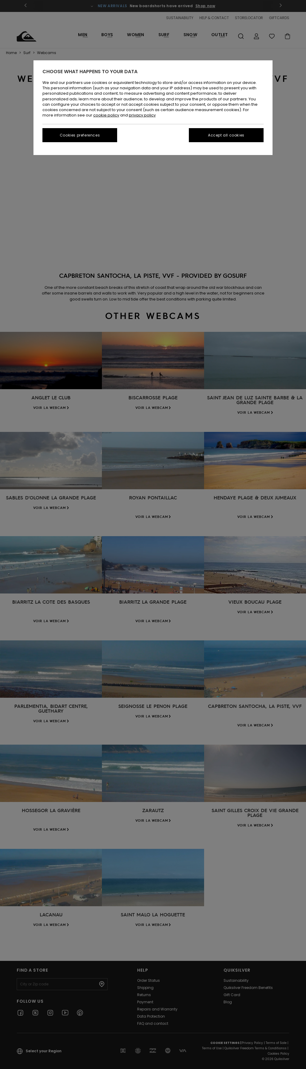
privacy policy (142, 115)
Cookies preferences (80, 135)
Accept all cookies (226, 135)
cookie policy (106, 115)
